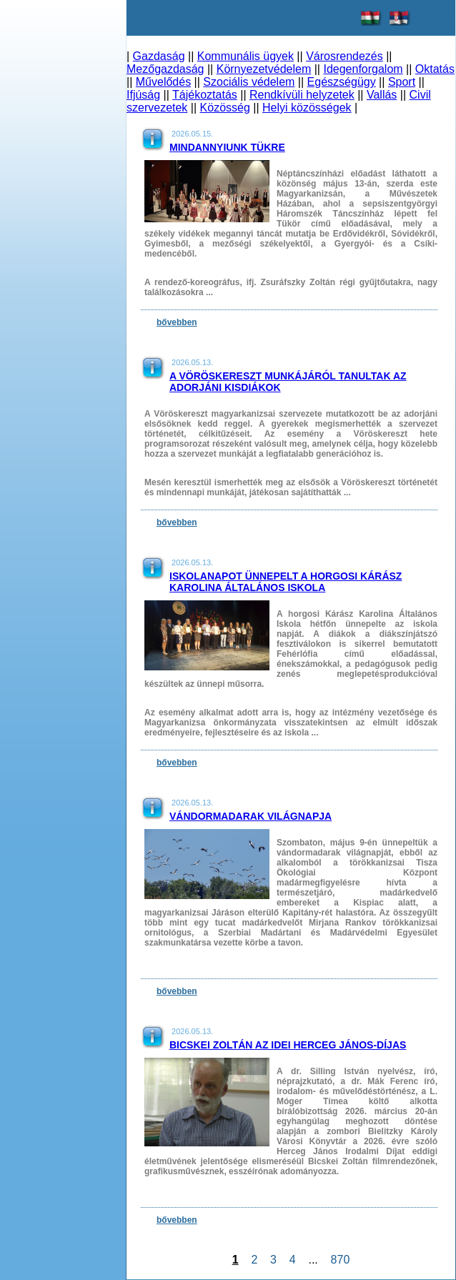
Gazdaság (159, 56)
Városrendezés (344, 56)
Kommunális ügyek (245, 56)
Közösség (225, 107)
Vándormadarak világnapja (250, 816)
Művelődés (163, 82)
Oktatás (435, 69)
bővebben (177, 322)
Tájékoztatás (204, 95)
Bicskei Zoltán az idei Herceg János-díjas (287, 1045)
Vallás (382, 95)
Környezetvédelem (264, 69)
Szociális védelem (248, 82)
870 (340, 1260)
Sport (401, 82)
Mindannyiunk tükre (227, 147)
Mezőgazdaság (165, 69)
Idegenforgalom (362, 69)
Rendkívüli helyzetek (302, 95)
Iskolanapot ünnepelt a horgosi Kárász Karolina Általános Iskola (285, 581)
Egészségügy (341, 82)
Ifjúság (143, 95)
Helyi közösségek (307, 107)
